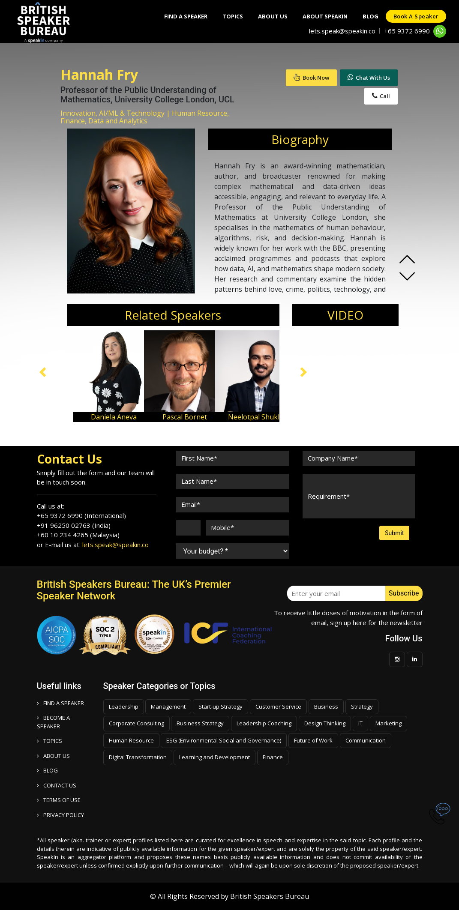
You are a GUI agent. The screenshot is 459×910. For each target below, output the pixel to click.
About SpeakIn (319, 16)
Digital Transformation (138, 757)
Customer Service (278, 706)
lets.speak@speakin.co (342, 31)
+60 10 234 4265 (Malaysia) (78, 534)
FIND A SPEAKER (60, 703)
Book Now (311, 77)
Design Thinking (324, 723)
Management (168, 706)
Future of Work (313, 740)
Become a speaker (53, 722)
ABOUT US (53, 756)
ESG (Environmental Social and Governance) (223, 740)
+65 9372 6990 (407, 31)
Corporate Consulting (136, 723)
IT (360, 723)
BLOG (47, 770)
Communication (365, 740)
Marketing (388, 723)
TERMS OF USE (59, 800)
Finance (273, 757)
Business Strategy (200, 723)
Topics (223, 16)
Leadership (123, 706)
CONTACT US (56, 785)
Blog (367, 16)
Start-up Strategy (220, 706)
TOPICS (49, 741)
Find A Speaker (173, 16)
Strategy (362, 706)
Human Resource (131, 740)
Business (326, 706)
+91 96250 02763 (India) (74, 525)
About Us (265, 16)
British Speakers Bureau (269, 896)
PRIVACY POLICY (60, 815)
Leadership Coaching (264, 723)
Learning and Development (214, 757)
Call (381, 96)
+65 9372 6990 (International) (81, 515)
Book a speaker (415, 16)
